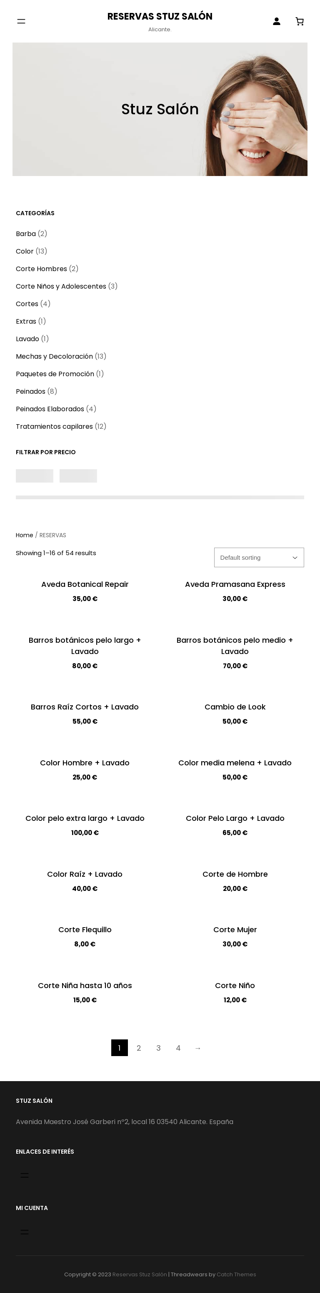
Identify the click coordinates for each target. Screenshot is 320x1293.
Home (24, 535)
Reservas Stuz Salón (160, 16)
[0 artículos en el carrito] (300, 21)
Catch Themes (236, 1274)
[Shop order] (259, 557)
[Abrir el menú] (21, 21)
